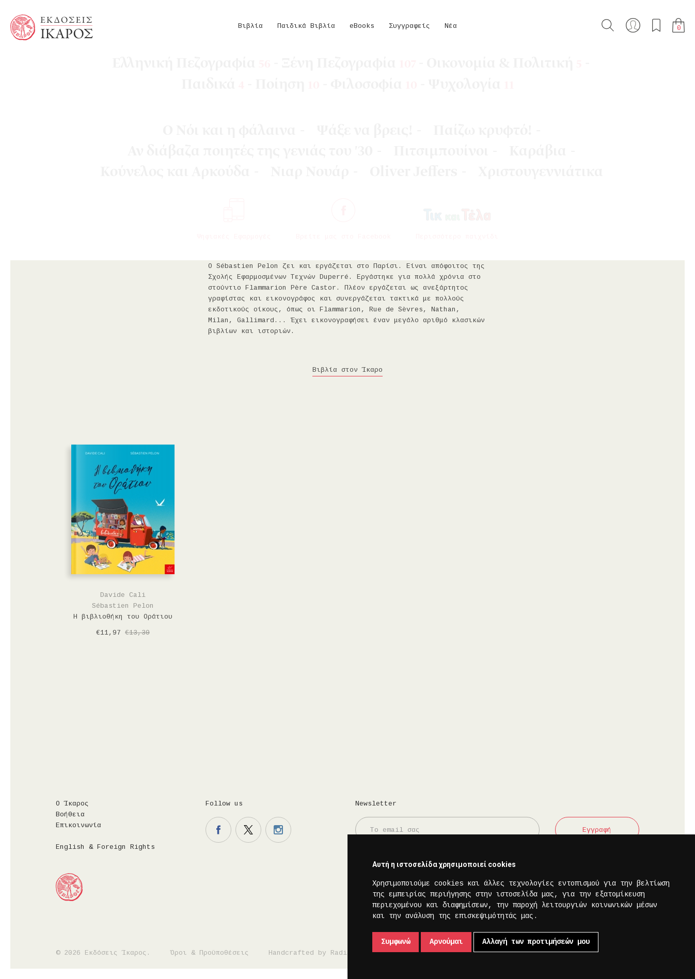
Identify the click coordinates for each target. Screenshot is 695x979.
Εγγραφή (596, 830)
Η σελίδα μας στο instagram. (278, 830)
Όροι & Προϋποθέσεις (209, 953)
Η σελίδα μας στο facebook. (218, 830)
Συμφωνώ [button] (395, 942)
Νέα (451, 26)
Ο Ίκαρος (72, 804)
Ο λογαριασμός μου (633, 25)
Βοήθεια (70, 814)
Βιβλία (250, 26)
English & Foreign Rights (105, 847)
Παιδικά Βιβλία (306, 26)
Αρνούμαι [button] (446, 942)
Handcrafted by (311, 953)
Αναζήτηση (608, 25)
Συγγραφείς (409, 26)
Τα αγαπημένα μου (656, 25)
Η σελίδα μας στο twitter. (248, 830)
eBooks (362, 26)
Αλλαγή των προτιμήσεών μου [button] (536, 942)
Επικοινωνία (78, 825)
